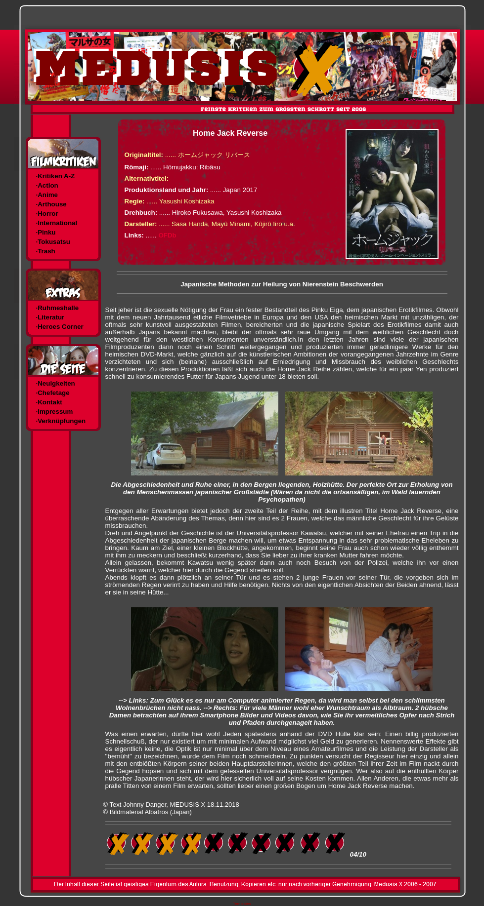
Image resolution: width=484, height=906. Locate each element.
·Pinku (46, 232)
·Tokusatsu (53, 241)
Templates (242, 904)
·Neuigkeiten (55, 383)
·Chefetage (53, 392)
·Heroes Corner (60, 326)
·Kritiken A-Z (55, 176)
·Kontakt (49, 402)
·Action (47, 185)
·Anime (47, 194)
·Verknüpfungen (61, 421)
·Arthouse (51, 204)
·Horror (47, 213)
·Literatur (50, 317)
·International (57, 223)
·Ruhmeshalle (57, 308)
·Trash (45, 251)
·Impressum (54, 411)
